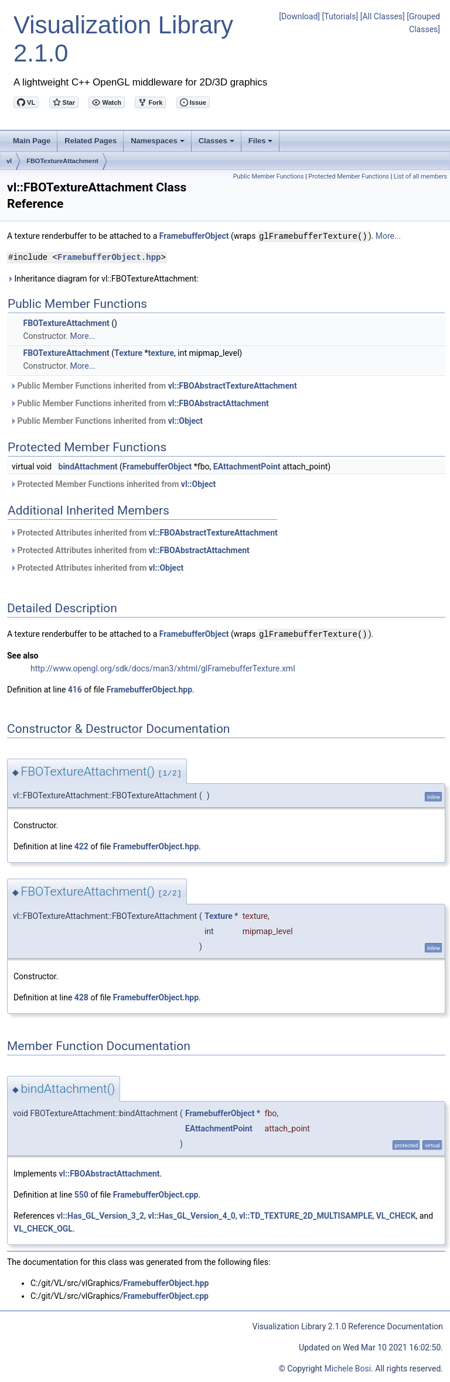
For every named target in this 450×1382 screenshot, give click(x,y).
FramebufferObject (194, 236)
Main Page (31, 140)
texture (161, 352)
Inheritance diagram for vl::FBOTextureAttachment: (103, 278)
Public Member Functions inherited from (153, 385)
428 (81, 996)
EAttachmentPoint (247, 466)
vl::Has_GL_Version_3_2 (100, 1214)
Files (261, 144)
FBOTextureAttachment (62, 160)
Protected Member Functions (348, 176)
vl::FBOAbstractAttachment (218, 402)
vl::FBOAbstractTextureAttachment (232, 385)
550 (81, 1193)
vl (9, 160)
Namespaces (158, 144)
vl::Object (185, 420)
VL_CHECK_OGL (43, 1227)
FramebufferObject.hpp (109, 256)
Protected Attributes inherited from (144, 532)
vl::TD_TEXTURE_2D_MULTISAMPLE (305, 1214)
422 (81, 845)
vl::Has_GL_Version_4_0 (192, 1214)
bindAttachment (88, 466)
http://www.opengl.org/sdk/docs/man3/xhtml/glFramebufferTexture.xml (162, 667)
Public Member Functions (268, 176)
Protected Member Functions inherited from (113, 483)
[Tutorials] (340, 16)
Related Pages (90, 140)
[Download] (299, 16)
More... (388, 236)
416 (75, 688)
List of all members (420, 176)
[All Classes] (382, 16)
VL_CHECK (396, 1214)
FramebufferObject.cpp (156, 1193)
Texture (128, 352)
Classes (217, 144)
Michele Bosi (347, 1367)
